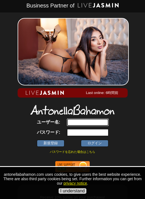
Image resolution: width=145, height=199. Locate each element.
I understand (72, 190)
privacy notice (75, 183)
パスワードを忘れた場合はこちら (72, 151)
